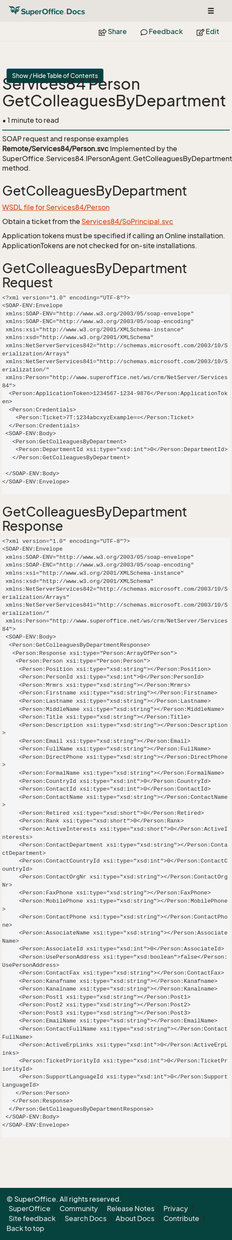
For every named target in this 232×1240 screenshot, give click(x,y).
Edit (208, 31)
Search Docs (86, 1218)
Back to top (25, 1228)
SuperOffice (29, 1208)
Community (79, 1208)
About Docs (135, 1218)
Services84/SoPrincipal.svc (127, 221)
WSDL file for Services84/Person (56, 207)
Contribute (181, 1218)
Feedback (162, 31)
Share (113, 31)
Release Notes (130, 1208)
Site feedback (32, 1218)
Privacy (175, 1208)
